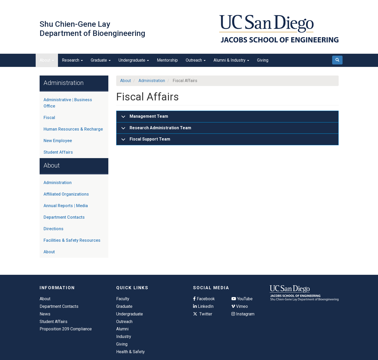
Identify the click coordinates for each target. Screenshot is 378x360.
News (45, 313)
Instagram (242, 313)
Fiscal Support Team (144, 141)
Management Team (143, 118)
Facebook (204, 298)
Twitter (202, 313)
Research (72, 60)
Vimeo (239, 306)
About (47, 60)
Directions (53, 228)
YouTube (242, 298)
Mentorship (167, 60)
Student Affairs (58, 152)
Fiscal (49, 117)
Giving (262, 60)
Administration (58, 182)
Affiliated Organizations (66, 194)
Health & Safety (130, 351)
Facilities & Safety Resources (72, 240)
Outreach (196, 60)
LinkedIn (203, 306)
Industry (123, 336)
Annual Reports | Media (66, 205)
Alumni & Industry (231, 60)
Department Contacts (64, 217)
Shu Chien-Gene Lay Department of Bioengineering (92, 28)
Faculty (122, 298)
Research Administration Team (155, 129)
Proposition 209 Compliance (66, 328)
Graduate (101, 60)
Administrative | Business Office (68, 103)
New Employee (58, 140)
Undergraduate (134, 60)
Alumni (122, 328)
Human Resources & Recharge (73, 129)
